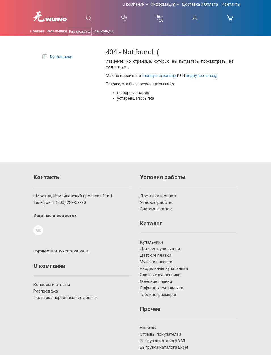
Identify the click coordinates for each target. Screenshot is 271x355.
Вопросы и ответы (51, 284)
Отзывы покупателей (160, 334)
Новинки (148, 327)
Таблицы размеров (158, 294)
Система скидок (156, 209)
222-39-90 (69, 202)
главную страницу (159, 75)
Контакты (231, 4)
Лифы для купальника (161, 288)
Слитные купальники (160, 274)
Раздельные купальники (164, 268)
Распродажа (80, 31)
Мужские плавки (156, 261)
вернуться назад (202, 75)
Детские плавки (155, 255)
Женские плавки (156, 281)
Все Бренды (103, 31)
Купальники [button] (57, 31)
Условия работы (156, 202)
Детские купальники (160, 248)
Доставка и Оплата (200, 4)
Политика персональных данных (65, 297)
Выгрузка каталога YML (163, 340)
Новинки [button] (37, 31)
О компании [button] (135, 4)
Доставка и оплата (158, 196)
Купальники (57, 56)
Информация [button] (165, 4)
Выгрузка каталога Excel (164, 347)
